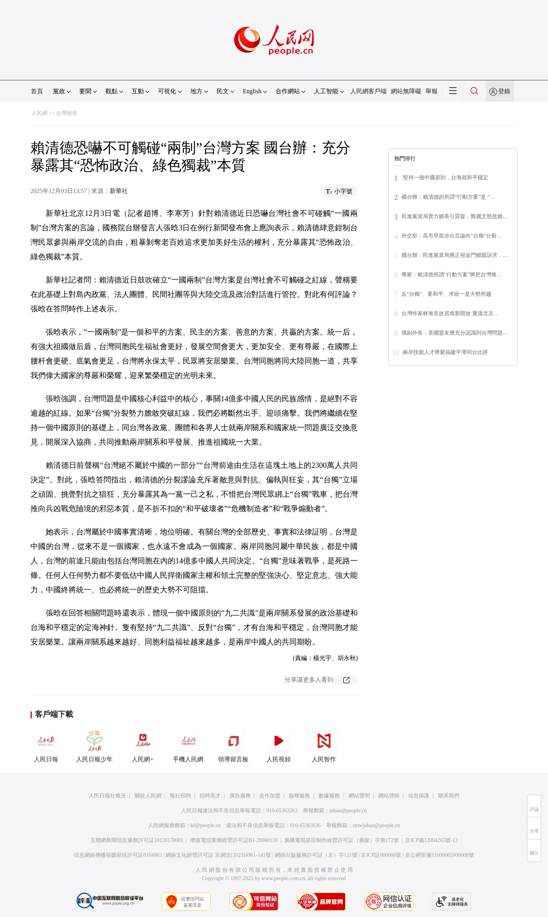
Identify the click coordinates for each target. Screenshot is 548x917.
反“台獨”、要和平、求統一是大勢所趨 (446, 294)
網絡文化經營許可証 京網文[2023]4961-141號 (218, 855)
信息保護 (418, 796)
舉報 (431, 91)
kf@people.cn (206, 825)
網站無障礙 (406, 91)
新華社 (119, 191)
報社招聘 (180, 796)
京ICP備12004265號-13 (431, 840)
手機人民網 (188, 744)
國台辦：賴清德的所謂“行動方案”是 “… (448, 197)
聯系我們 (448, 796)
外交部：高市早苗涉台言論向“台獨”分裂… (451, 236)
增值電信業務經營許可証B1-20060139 (234, 840)
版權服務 (299, 796)
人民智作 (324, 744)
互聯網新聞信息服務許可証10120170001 (136, 840)
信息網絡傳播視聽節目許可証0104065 (118, 855)
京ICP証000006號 (381, 855)
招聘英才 (210, 796)
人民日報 (46, 744)
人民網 (40, 113)
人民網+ (142, 744)
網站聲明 (359, 796)
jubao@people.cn (348, 810)
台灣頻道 (66, 113)
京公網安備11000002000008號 (439, 855)
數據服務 (329, 796)
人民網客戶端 (368, 91)
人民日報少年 (94, 744)
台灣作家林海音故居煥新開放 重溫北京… (450, 313)
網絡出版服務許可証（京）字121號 (316, 855)
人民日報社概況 (107, 796)
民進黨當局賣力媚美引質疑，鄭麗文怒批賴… (454, 216)
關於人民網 (148, 796)
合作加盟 (269, 796)
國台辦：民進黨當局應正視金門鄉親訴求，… (454, 255)
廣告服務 (240, 796)
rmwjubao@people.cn (376, 825)
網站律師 (389, 796)
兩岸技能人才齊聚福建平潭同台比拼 (445, 352)
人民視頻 (278, 744)
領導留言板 (233, 744)
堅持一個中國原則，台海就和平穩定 (444, 177)
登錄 (504, 91)
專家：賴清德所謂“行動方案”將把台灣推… (451, 274)
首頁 (37, 91)
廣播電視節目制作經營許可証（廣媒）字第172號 (341, 840)
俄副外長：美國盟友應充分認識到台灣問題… (454, 333)
